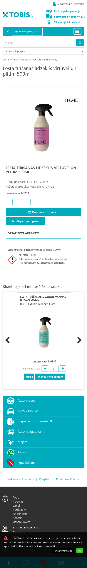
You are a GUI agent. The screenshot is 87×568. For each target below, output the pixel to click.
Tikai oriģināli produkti (67, 22)
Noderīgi (18, 501)
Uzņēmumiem (21, 522)
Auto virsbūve (28, 410)
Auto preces (26, 400)
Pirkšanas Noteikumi (21, 479)
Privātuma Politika (67, 479)
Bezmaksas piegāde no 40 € (69, 16)
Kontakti (18, 518)
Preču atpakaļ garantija (67, 11)
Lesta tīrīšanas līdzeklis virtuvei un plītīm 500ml (29, 59)
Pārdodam (19, 509)
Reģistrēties (63, 4)
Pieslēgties (78, 4)
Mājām (23, 441)
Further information (63, 550)
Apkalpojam (20, 514)
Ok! (79, 550)
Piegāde (44, 479)
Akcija (22, 452)
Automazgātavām (31, 431)
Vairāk (29, 376)
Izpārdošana (27, 462)
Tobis (16, 497)
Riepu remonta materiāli (35, 421)
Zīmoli (16, 505)
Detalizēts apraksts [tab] (24, 233)
